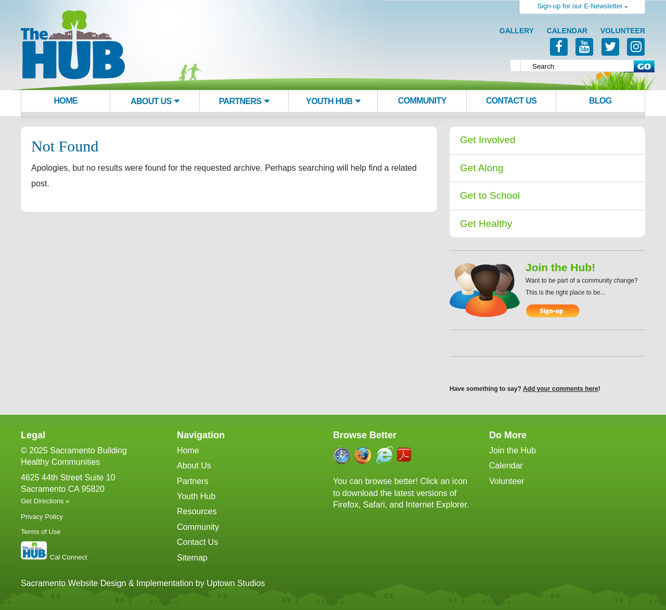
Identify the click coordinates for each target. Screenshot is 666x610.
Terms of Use (41, 532)
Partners (240, 101)
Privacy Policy (42, 516)
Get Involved (488, 139)
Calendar (567, 31)
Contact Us (511, 100)
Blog (600, 100)
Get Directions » (45, 501)
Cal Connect (68, 557)
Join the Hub (512, 450)
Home (65, 100)
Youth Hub (329, 101)
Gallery (516, 31)
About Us (151, 101)
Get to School (490, 195)
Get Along (481, 167)
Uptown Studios (236, 583)
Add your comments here (560, 388)
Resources (196, 511)
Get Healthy (486, 223)
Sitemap (192, 557)
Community (422, 100)
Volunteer (622, 31)
